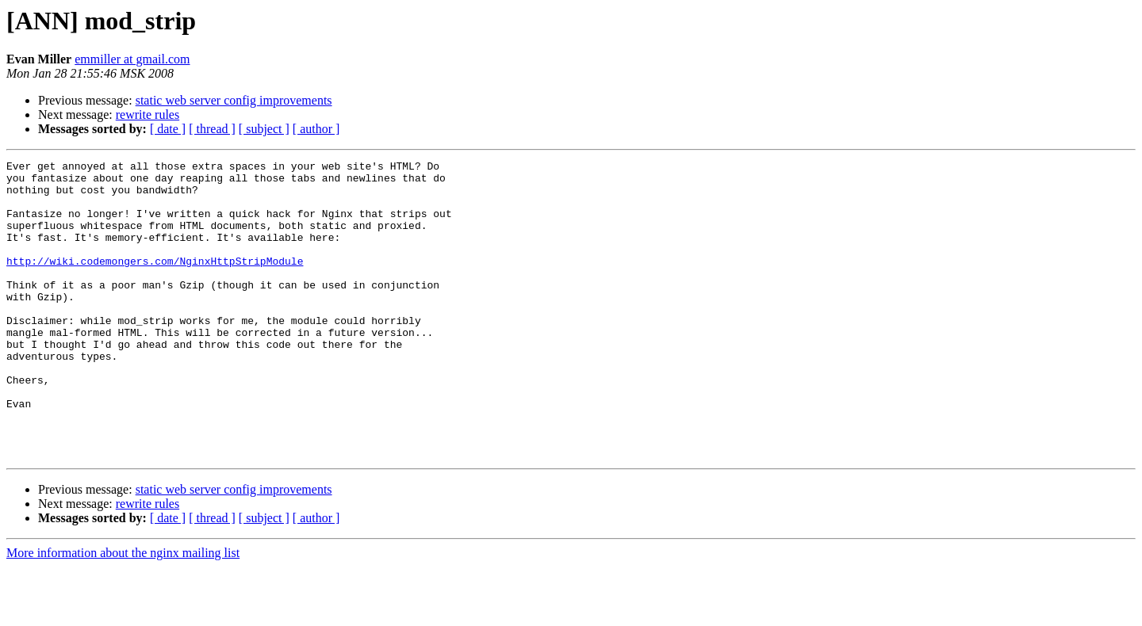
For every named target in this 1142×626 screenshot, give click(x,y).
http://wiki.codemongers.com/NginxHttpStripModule (154, 282)
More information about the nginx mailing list (123, 612)
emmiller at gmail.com (132, 59)
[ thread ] (212, 129)
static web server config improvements (234, 100)
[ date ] (168, 129)
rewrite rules (147, 114)
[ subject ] (264, 129)
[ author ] (316, 129)
